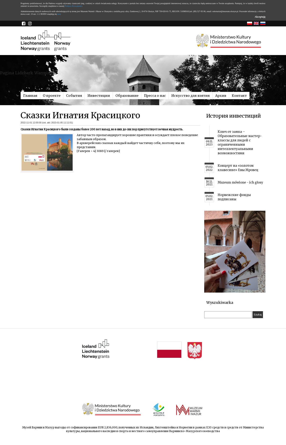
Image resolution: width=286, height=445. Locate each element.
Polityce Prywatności (73, 6)
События (74, 96)
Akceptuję (260, 16)
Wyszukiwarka (219, 302)
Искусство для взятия (190, 96)
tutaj (59, 14)
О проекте (52, 96)
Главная (30, 96)
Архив (220, 96)
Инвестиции (99, 96)
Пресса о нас (155, 96)
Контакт (239, 96)
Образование (127, 96)
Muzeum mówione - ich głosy (240, 182)
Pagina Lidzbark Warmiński (28, 72)
